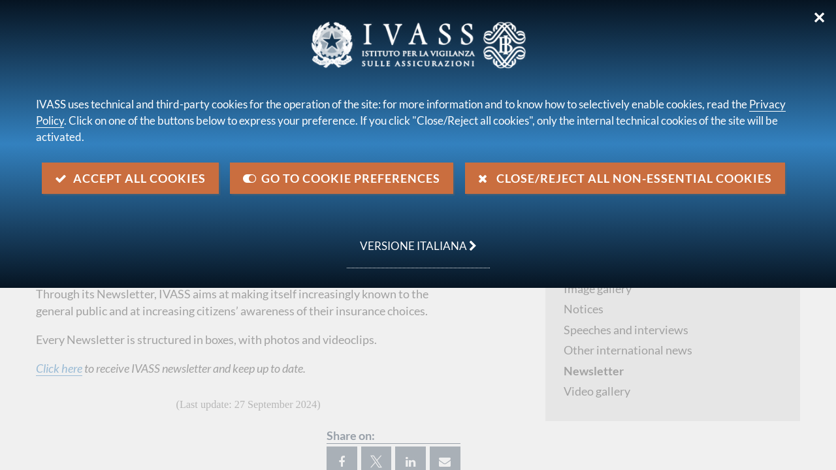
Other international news (628, 350)
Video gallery (597, 391)
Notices (583, 309)
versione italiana (412, 239)
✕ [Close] (819, 17)
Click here (59, 368)
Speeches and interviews (626, 329)
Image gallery (598, 288)
